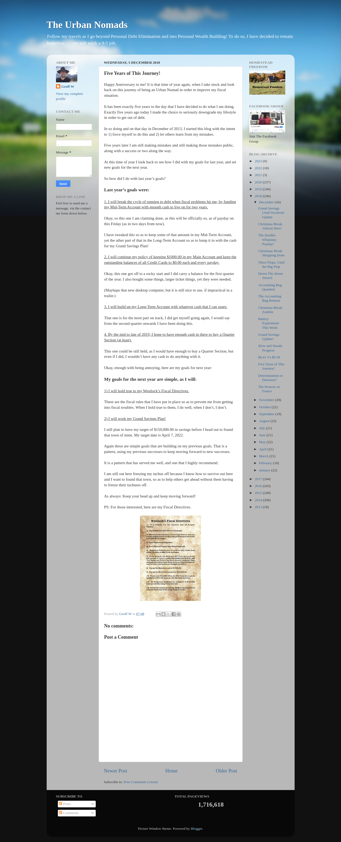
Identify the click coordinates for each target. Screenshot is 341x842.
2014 (259, 500)
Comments (69, 813)
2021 (259, 175)
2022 (259, 168)
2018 (259, 196)
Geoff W (67, 86)
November (267, 400)
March (264, 456)
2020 (259, 182)
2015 (259, 493)
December (267, 202)
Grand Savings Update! (268, 337)
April (263, 449)
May (263, 442)
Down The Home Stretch (270, 276)
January (265, 470)
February (266, 463)
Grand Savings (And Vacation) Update (271, 212)
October (265, 407)
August (264, 421)
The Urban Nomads (87, 24)
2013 (259, 507)
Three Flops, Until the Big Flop (271, 264)
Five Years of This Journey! (271, 366)
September (267, 414)
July (262, 428)
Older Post (226, 771)
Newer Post (115, 771)
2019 (259, 189)
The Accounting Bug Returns (269, 298)
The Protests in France (269, 389)
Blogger (196, 829)
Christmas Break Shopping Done (271, 253)
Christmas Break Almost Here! (270, 226)
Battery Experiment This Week (268, 323)
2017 (259, 479)
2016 (259, 486)
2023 (259, 161)
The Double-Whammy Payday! (267, 239)
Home (171, 771)
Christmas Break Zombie (270, 310)
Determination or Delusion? (270, 378)
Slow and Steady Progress (270, 348)
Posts (65, 804)
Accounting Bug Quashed (270, 287)
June (263, 435)
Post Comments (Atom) (141, 782)
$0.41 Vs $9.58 (269, 357)
